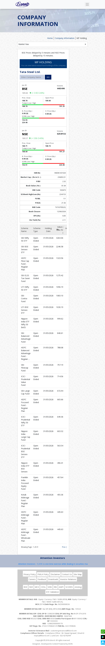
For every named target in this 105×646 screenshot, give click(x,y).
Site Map (78, 574)
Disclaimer (55, 574)
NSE (31, 587)
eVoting (78, 587)
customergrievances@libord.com (64, 631)
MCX (37, 587)
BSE (25, 587)
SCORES (69, 587)
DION (70, 644)
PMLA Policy (43, 574)
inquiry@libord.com (42, 635)
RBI (55, 587)
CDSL (43, 587)
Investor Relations (68, 579)
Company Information (64, 38)
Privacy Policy (30, 574)
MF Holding (82, 38)
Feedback (42, 579)
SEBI (50, 587)
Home (50, 38)
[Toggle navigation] (87, 4)
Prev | (64, 547)
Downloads (53, 579)
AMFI (61, 587)
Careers (32, 579)
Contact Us (67, 574)
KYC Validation (52, 592)
